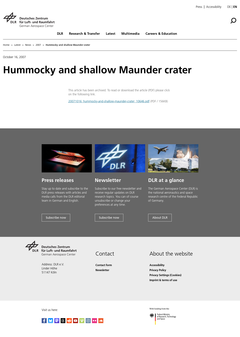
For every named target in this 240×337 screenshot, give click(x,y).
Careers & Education (161, 33)
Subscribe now (56, 217)
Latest (110, 33)
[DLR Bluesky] (50, 322)
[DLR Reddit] (69, 322)
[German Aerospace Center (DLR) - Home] (30, 20)
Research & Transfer (84, 33)
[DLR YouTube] (75, 322)
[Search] (233, 21)
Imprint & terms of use (163, 280)
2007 (38, 45)
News (28, 45)
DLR (60, 33)
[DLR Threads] (63, 322)
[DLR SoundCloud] (100, 322)
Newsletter (102, 270)
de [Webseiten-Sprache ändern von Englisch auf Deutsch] (229, 7)
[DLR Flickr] (94, 322)
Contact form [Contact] (104, 265)
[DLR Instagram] (88, 322)
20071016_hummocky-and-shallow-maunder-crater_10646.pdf (109, 101)
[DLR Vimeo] (81, 322)
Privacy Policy (158, 270)
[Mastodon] (56, 322)
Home (6, 45)
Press (199, 7)
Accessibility (213, 7)
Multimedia (130, 33)
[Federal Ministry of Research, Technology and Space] (165, 327)
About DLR (160, 217)
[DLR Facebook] (44, 322)
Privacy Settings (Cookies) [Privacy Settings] (165, 275)
